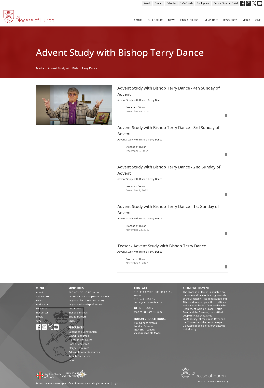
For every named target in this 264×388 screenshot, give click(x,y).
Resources (230, 20)
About (138, 20)
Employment (203, 3)
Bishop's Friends (78, 312)
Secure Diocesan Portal (226, 3)
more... (72, 320)
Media (246, 20)
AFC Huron (75, 308)
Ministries (211, 20)
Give (258, 20)
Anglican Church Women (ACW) (86, 300)
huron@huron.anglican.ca (148, 302)
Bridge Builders (78, 316)
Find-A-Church (190, 20)
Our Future (155, 20)
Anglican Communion (74, 374)
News (171, 20)
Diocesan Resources (80, 339)
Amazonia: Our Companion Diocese (89, 296)
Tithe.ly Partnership (80, 356)
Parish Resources (79, 344)
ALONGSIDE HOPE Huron (84, 292)
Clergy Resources (79, 348)
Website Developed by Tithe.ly (213, 381)
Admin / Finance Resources (84, 352)
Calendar (171, 3)
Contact (159, 3)
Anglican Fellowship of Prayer (85, 304)
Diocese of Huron (204, 372)
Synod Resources (79, 335)
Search (146, 3)
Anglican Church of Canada (48, 375)
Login (115, 383)
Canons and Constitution (83, 331)
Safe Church (186, 3)
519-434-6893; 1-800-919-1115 (153, 292)
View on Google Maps (147, 333)
